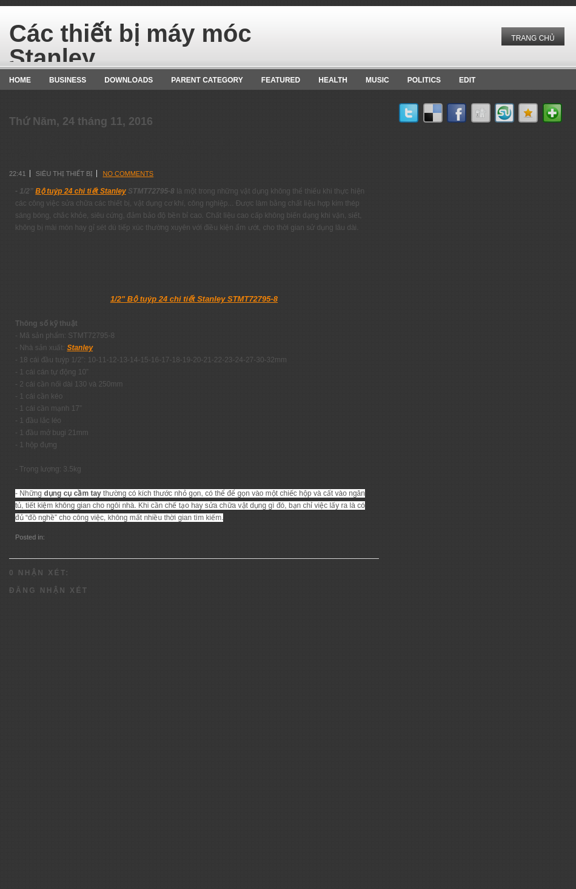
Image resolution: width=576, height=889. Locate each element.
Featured (280, 80)
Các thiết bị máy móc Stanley (130, 45)
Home (20, 80)
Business (67, 80)
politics (424, 80)
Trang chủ (533, 38)
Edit (467, 80)
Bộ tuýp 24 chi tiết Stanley (80, 191)
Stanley (80, 347)
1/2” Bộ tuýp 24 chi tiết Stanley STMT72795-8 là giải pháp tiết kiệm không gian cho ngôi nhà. (192, 148)
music (377, 80)
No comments (127, 173)
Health (332, 80)
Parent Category (207, 80)
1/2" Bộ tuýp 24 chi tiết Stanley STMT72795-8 (194, 298)
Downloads (128, 80)
